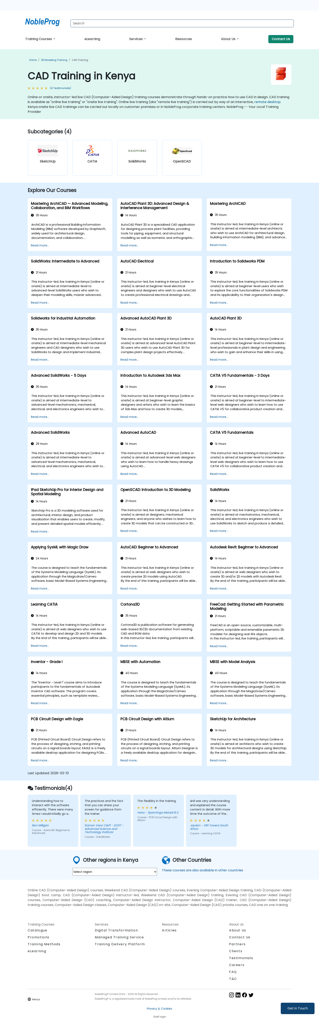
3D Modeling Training (54, 60)
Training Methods (44, 944)
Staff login (159, 1016)
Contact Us (281, 39)
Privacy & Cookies (159, 1009)
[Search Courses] (182, 23)
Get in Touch (297, 1008)
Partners (237, 944)
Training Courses (39, 39)
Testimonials (241, 958)
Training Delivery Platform (120, 944)
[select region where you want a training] (114, 872)
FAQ (233, 972)
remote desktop (267, 102)
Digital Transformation (116, 930)
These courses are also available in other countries (202, 870)
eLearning (92, 39)
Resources (183, 39)
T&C (233, 978)
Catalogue (37, 930)
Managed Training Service (119, 937)
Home (33, 60)
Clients (235, 951)
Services (136, 39)
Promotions (38, 937)
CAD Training (80, 60)
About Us (228, 39)
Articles (169, 930)
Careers (236, 965)
